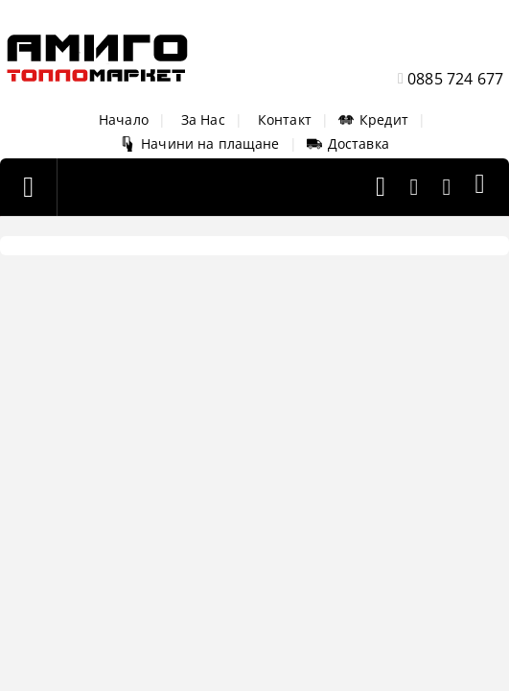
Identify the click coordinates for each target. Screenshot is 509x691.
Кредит (373, 119)
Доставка (348, 143)
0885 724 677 (455, 78)
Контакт (285, 119)
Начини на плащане (199, 143)
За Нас (203, 119)
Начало (124, 119)
